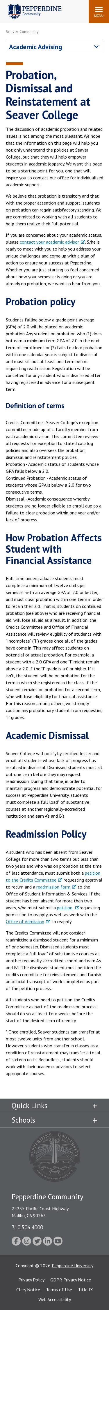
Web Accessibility (54, 1299)
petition (65, 908)
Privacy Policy (31, 1280)
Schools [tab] (23, 1120)
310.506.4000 (27, 1227)
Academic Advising (35, 47)
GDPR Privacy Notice (70, 1280)
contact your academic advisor (49, 242)
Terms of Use (59, 1289)
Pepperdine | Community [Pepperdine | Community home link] (30, 5)
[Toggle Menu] (99, 11)
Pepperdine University (72, 1265)
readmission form (53, 887)
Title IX (85, 1289)
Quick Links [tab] (29, 1105)
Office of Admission (25, 921)
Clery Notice (28, 1289)
